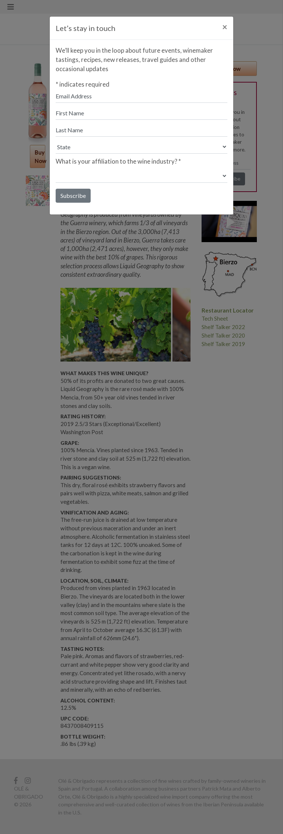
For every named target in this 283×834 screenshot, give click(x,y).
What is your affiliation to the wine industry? (118, 161)
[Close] (224, 27)
